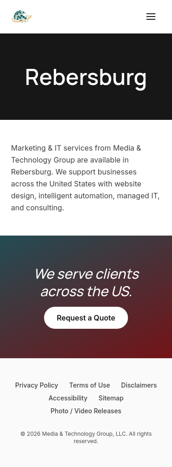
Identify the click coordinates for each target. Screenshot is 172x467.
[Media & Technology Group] (22, 17)
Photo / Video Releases (85, 411)
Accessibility (68, 398)
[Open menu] (151, 16)
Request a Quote (86, 317)
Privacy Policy (36, 385)
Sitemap (111, 398)
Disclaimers (139, 385)
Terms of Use (89, 385)
